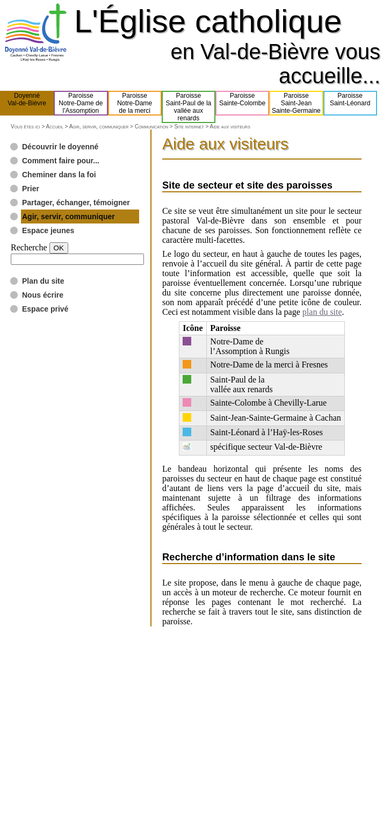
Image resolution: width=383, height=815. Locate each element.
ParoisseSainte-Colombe (242, 103)
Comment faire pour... (60, 160)
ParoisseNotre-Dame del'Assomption (81, 103)
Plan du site (43, 281)
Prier (30, 188)
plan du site (322, 311)
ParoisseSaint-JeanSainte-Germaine (296, 103)
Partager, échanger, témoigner (76, 202)
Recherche (29, 247)
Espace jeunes (48, 230)
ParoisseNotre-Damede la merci (134, 103)
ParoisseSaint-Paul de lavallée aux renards (189, 107)
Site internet (189, 126)
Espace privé (45, 309)
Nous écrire (42, 295)
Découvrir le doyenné (60, 146)
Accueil (54, 126)
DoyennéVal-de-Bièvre (27, 103)
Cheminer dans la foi (59, 174)
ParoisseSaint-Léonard (350, 103)
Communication (151, 126)
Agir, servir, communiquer (99, 126)
